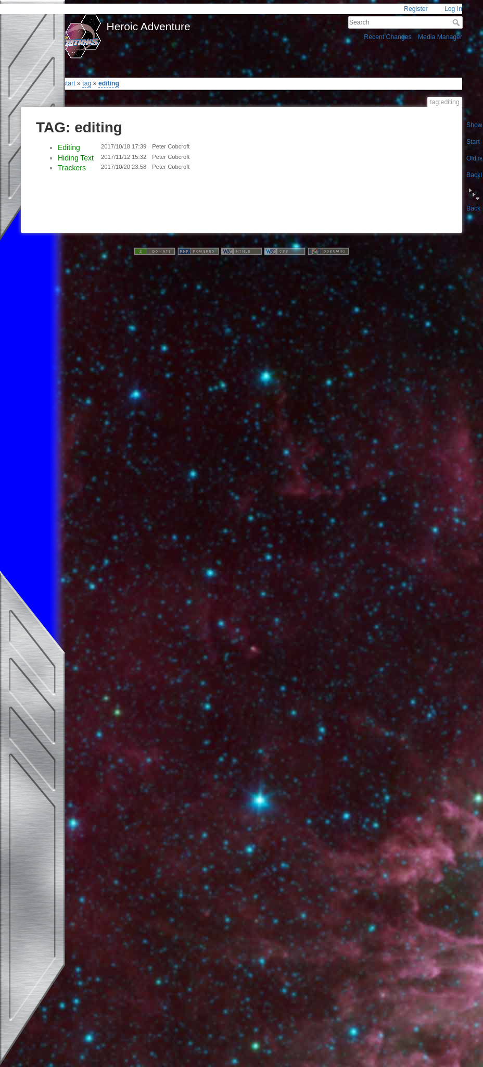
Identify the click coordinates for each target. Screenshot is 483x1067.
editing (108, 83)
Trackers (72, 168)
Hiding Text (76, 158)
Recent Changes (387, 37)
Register (416, 9)
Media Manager (440, 37)
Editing (69, 147)
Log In (453, 9)
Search (457, 22)
